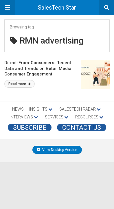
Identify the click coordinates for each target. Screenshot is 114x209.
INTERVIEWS (24, 117)
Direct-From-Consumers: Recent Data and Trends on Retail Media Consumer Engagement (37, 68)
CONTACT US (81, 127)
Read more (19, 84)
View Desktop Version (57, 150)
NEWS (18, 109)
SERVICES (56, 117)
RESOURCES (89, 117)
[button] (7, 7)
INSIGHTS (40, 109)
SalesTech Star (57, 7)
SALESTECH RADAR (80, 109)
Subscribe (29, 127)
